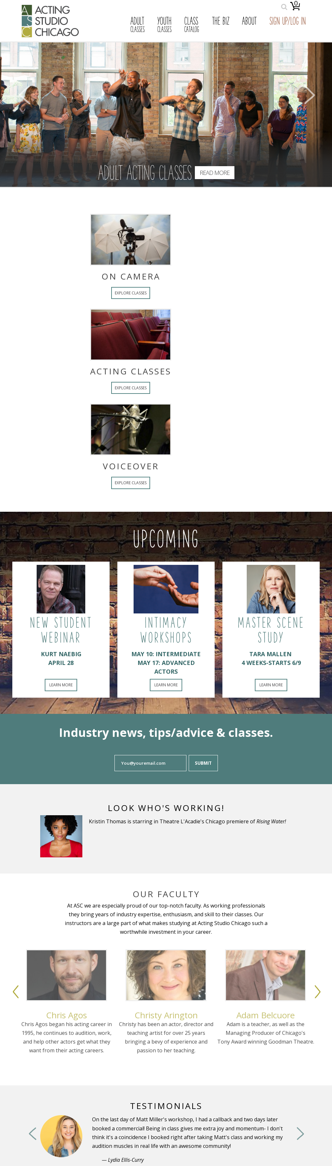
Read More (215, 173)
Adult (137, 25)
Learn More (61, 685)
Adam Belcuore (266, 1015)
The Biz (220, 22)
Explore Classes (95, 293)
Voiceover (95, 466)
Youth (164, 25)
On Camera (95, 276)
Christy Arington (166, 1015)
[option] (66, 1017)
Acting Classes (95, 371)
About (249, 22)
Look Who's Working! (166, 808)
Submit (203, 763)
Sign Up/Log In (287, 22)
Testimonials (166, 1106)
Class (191, 25)
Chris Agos (66, 1015)
